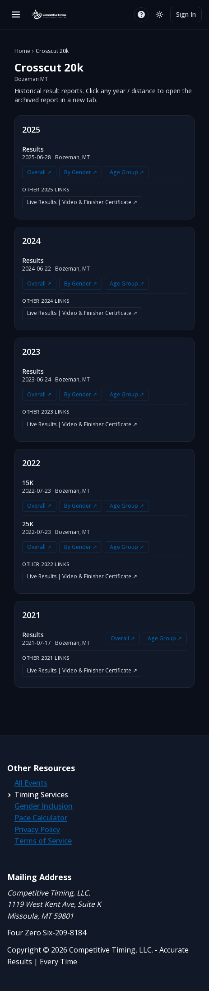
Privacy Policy (37, 829)
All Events (30, 783)
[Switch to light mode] (159, 14)
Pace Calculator (40, 818)
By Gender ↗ (80, 172)
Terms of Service (43, 841)
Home (22, 51)
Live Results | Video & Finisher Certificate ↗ (82, 202)
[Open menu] (15, 14)
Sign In (186, 14)
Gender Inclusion (43, 806)
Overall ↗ (39, 172)
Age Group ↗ (127, 172)
